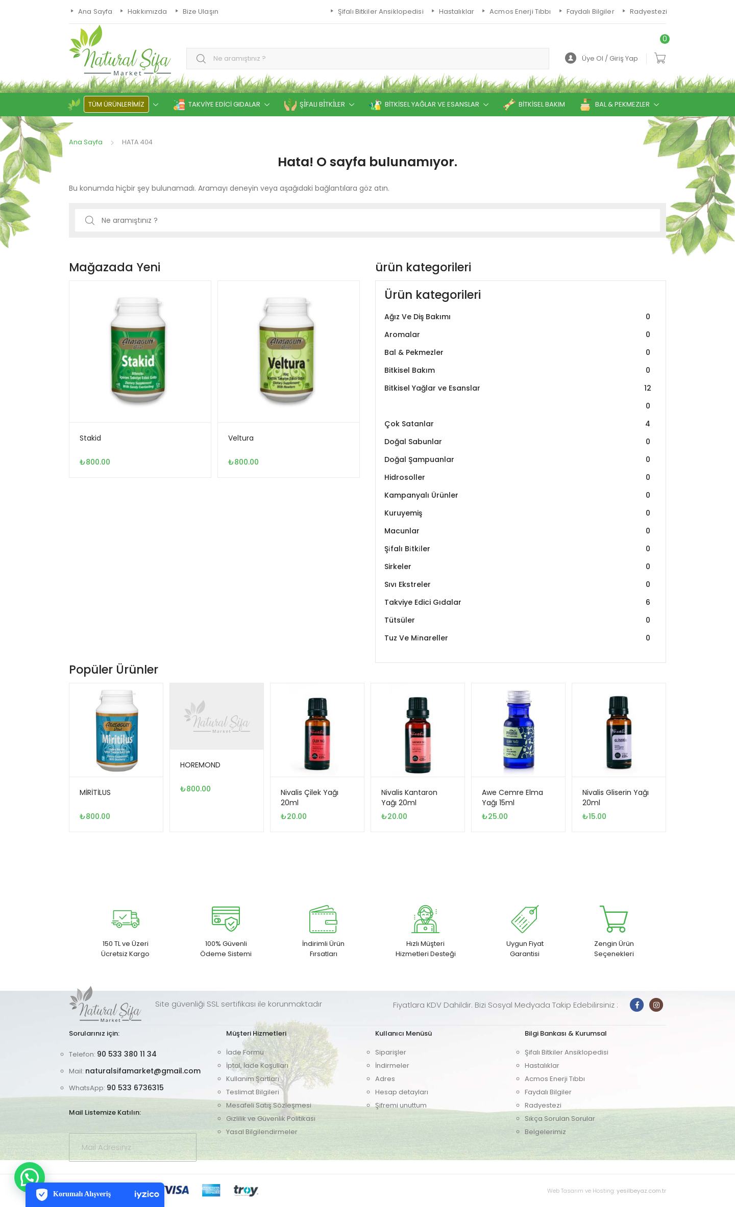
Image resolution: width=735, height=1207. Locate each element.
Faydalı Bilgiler (548, 1092)
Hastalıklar (542, 1065)
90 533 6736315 (135, 1088)
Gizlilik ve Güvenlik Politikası (270, 1118)
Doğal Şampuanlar (518, 460)
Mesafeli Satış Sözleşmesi (268, 1105)
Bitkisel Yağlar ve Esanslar (518, 397)
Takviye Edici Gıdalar (518, 602)
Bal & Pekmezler (518, 353)
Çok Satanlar (518, 424)
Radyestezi (543, 1105)
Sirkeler (518, 567)
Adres (385, 1079)
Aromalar (518, 335)
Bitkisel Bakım (518, 370)
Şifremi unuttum (401, 1105)
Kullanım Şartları (252, 1079)
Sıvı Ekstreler (518, 585)
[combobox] (367, 59)
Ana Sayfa (86, 142)
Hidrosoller (518, 477)
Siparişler (390, 1052)
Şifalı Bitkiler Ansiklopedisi (566, 1052)
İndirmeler (392, 1065)
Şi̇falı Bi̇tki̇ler (518, 549)
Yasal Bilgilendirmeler (262, 1132)
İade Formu (245, 1052)
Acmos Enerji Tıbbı (555, 1079)
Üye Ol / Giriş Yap (601, 58)
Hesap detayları (401, 1092)
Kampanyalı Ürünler (518, 495)
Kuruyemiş (518, 513)
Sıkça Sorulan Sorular (560, 1118)
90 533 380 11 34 (127, 1054)
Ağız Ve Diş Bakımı (518, 317)
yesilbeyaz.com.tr (641, 1191)
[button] (29, 1177)
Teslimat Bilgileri (252, 1092)
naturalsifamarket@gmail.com (143, 1071)
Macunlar (518, 531)
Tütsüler (518, 620)
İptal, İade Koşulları (257, 1065)
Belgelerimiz (545, 1132)
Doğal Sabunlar (518, 442)
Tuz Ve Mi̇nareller (518, 638)
